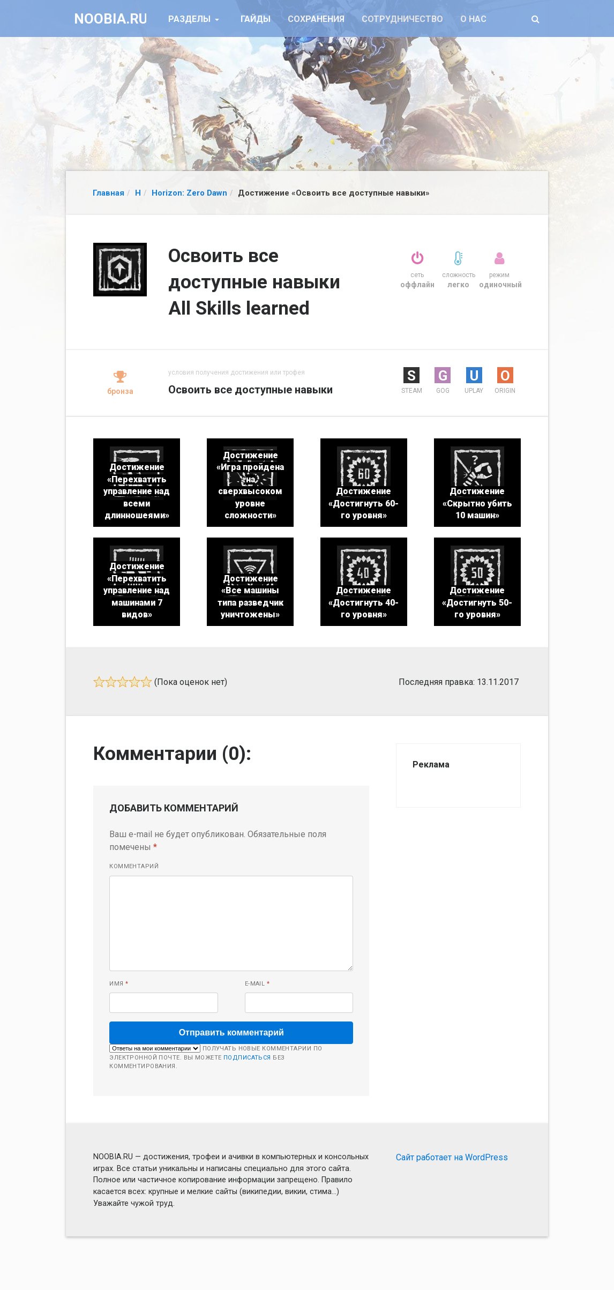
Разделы (190, 19)
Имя (118, 983)
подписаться (247, 1057)
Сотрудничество (402, 19)
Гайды (256, 19)
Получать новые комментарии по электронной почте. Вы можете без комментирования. (215, 1057)
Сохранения (316, 19)
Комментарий (134, 866)
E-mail (257, 983)
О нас (473, 19)
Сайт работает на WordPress (452, 1157)
